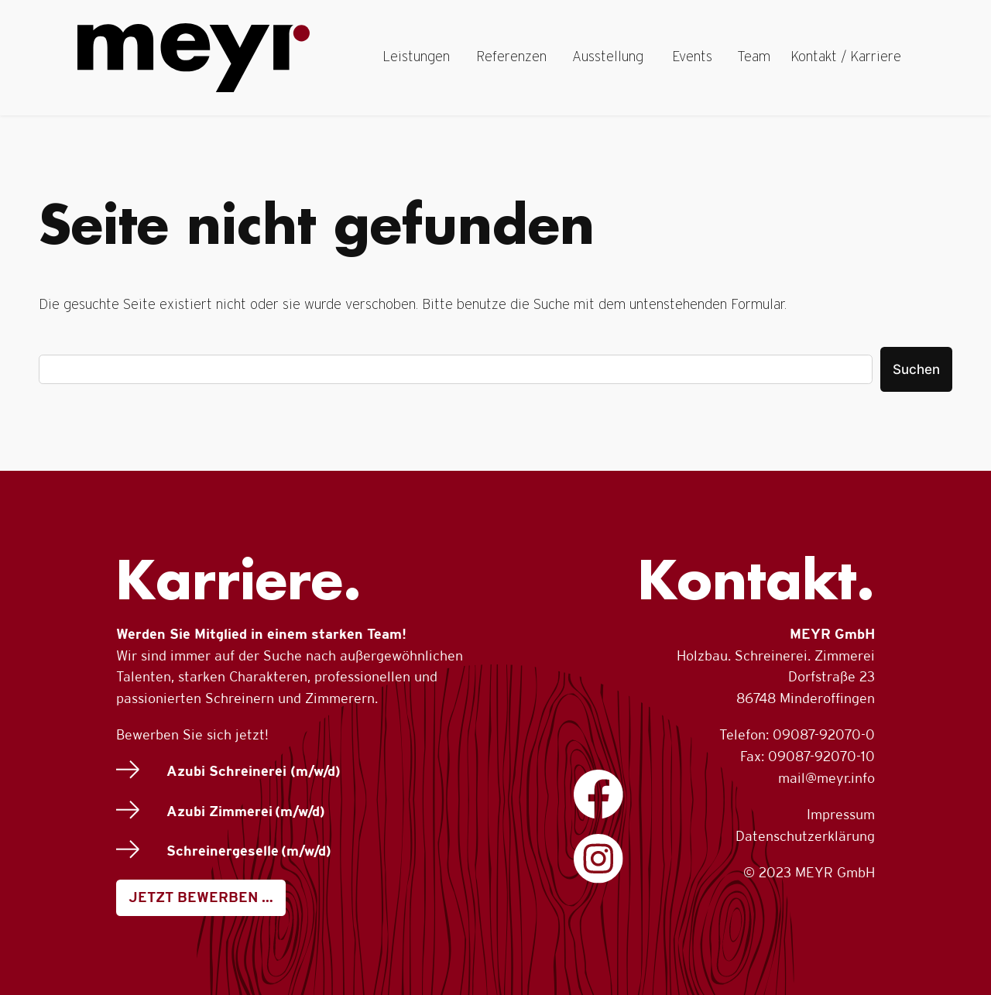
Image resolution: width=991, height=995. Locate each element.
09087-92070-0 (824, 734)
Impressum (841, 814)
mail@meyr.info (826, 778)
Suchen (916, 369)
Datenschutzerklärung (805, 836)
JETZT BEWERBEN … (201, 897)
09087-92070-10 (821, 756)
